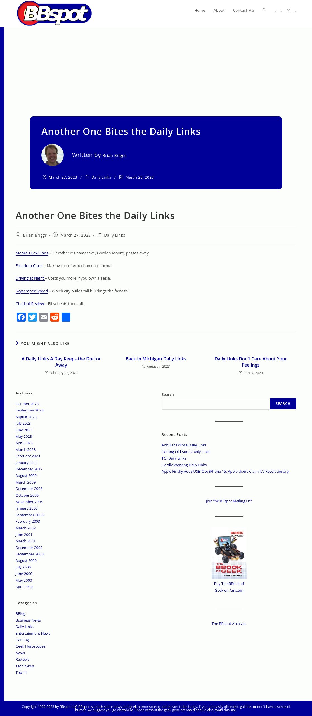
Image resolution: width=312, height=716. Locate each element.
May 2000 (24, 580)
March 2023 (26, 449)
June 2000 (24, 573)
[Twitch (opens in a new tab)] (296, 10)
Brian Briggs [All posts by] (115, 155)
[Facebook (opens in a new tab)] (281, 10)
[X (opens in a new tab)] (275, 10)
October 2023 (27, 403)
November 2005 (29, 501)
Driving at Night (30, 278)
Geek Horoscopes (31, 646)
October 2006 (27, 495)
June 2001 (24, 534)
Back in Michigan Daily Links (156, 359)
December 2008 (29, 488)
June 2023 (24, 429)
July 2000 (23, 567)
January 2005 (27, 508)
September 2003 (30, 514)
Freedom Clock (30, 265)
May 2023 (24, 436)
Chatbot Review (30, 303)
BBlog (20, 613)
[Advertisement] (156, 69)
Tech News (25, 666)
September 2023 (30, 410)
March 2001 (26, 540)
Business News (28, 620)
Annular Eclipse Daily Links (184, 445)
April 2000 (24, 586)
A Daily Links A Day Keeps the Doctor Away (61, 362)
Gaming (22, 639)
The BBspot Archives (229, 623)
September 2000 (30, 553)
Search (168, 394)
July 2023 (23, 423)
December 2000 (29, 547)
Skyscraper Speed (32, 291)
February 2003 (28, 521)
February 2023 (28, 455)
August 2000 (26, 560)
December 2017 (29, 469)
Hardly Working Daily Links (184, 464)
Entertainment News (33, 633)
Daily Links (101, 177)
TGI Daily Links (174, 458)
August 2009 (26, 475)
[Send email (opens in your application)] (288, 10)
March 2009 (26, 482)
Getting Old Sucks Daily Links (186, 451)
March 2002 (26, 528)
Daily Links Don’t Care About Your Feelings (250, 362)
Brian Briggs (35, 235)
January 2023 (27, 462)
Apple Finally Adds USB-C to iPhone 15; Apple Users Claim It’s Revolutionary (225, 471)
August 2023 (26, 416)
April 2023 (24, 442)
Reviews (22, 659)
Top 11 (21, 672)
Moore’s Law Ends (32, 253)
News (20, 652)
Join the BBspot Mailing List (229, 500)
